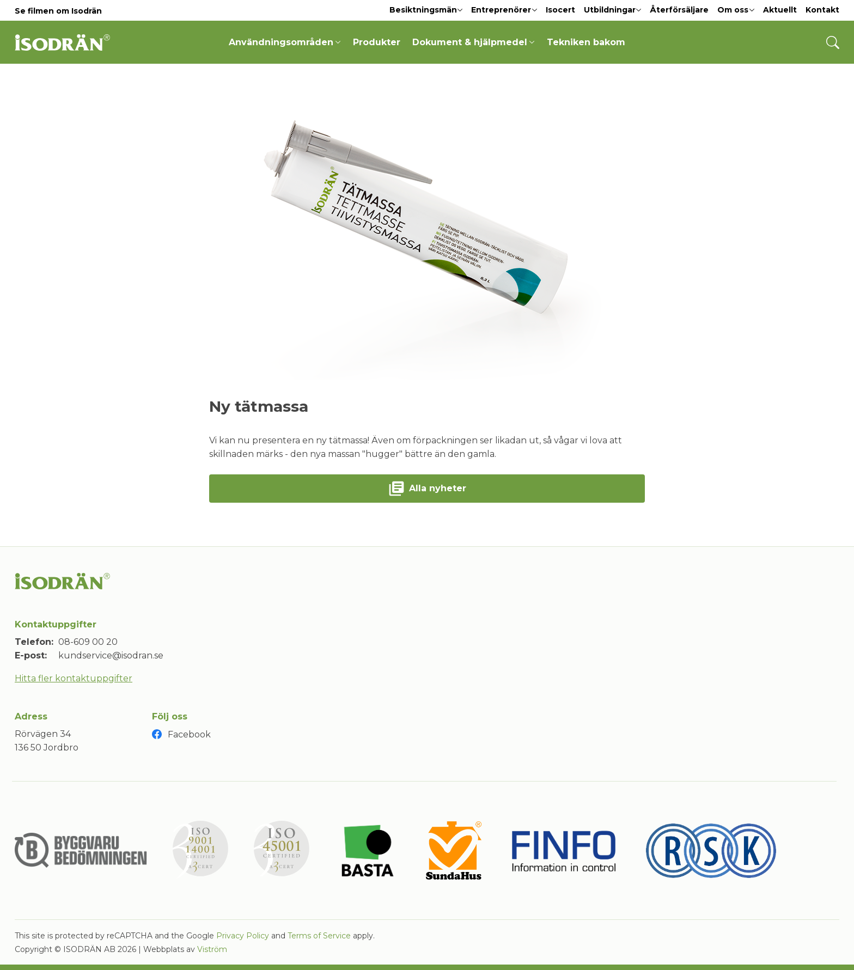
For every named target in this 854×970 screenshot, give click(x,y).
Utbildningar (613, 10)
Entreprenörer (504, 10)
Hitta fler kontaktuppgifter (73, 678)
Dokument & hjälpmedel (473, 42)
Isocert (560, 10)
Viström (212, 949)
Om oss (735, 10)
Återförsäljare (679, 10)
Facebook (189, 734)
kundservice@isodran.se (110, 655)
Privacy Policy (242, 936)
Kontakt (822, 10)
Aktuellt (780, 10)
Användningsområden (284, 42)
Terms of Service (319, 936)
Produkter (376, 42)
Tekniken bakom (586, 42)
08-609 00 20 (88, 642)
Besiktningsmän (426, 10)
